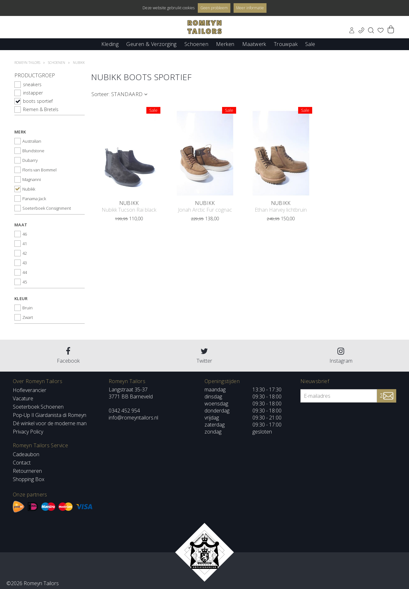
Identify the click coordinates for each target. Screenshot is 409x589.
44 (24, 272)
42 (24, 253)
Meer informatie (250, 8)
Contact (22, 462)
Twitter (204, 355)
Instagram (340, 355)
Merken (225, 44)
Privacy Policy (28, 431)
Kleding (110, 44)
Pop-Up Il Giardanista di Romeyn (49, 415)
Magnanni (31, 179)
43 (24, 263)
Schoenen (196, 44)
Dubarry (30, 160)
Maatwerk (254, 44)
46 (24, 234)
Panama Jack (34, 198)
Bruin (27, 308)
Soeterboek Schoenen (38, 407)
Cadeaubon (26, 454)
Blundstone (33, 151)
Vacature (23, 398)
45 (24, 282)
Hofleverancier (29, 390)
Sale (310, 44)
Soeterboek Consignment (46, 208)
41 (24, 243)
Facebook (68, 355)
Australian (31, 141)
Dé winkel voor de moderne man (50, 423)
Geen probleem (214, 8)
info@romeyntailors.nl (133, 417)
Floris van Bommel (39, 170)
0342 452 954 (124, 410)
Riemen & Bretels (40, 109)
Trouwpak (285, 44)
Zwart (27, 317)
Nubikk (28, 189)
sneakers (32, 84)
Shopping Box (28, 479)
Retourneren (27, 471)
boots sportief (38, 101)
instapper (33, 93)
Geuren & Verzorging (151, 44)
